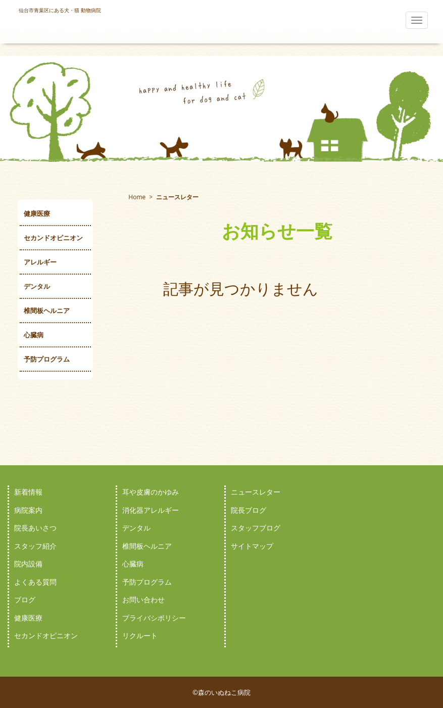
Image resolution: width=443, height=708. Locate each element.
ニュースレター (255, 492)
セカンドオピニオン (53, 237)
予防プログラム (47, 359)
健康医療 (37, 213)
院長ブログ (248, 510)
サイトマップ (252, 546)
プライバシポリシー (154, 618)
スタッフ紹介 (35, 546)
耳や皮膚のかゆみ (150, 492)
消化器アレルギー (150, 510)
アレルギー (40, 262)
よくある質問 (35, 582)
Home (136, 197)
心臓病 (33, 334)
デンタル (37, 286)
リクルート (140, 635)
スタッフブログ (255, 528)
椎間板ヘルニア (47, 310)
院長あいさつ (35, 528)
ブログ (24, 599)
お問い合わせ (143, 599)
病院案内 (28, 510)
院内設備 (28, 563)
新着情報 (28, 492)
